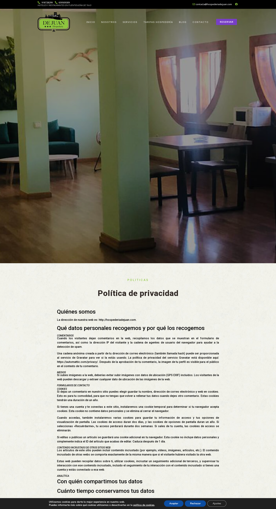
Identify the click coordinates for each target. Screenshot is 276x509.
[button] (226, 22)
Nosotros (109, 22)
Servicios (130, 22)
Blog (183, 22)
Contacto (201, 22)
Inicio (90, 22)
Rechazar (195, 503)
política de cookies (143, 505)
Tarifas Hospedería (158, 22)
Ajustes (217, 503)
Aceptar (173, 503)
